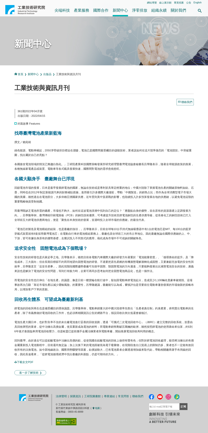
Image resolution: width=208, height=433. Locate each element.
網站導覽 (152, 2)
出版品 (47, 74)
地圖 (96, 408)
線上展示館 (165, 2)
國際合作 (101, 10)
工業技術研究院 (27, 9)
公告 (188, 2)
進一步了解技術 (28, 372)
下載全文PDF (23, 362)
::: (1, 68)
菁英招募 (179, 2)
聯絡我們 (186, 102)
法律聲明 (61, 396)
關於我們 (178, 10)
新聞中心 (120, 10)
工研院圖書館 (92, 396)
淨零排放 (139, 10)
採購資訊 (75, 396)
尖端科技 (62, 10)
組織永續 (159, 10)
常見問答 (123, 396)
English (198, 2)
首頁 (18, 74)
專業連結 (109, 396)
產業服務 (81, 10)
